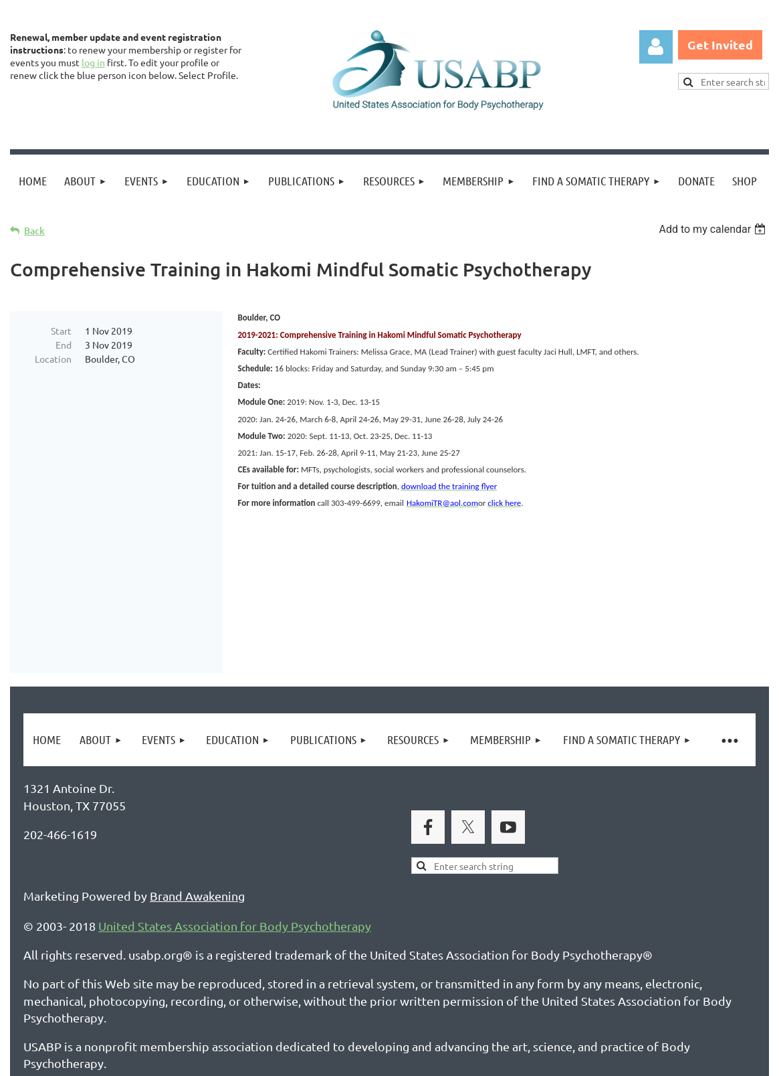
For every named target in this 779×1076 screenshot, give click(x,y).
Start (61, 331)
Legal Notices (147, 1001)
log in (93, 62)
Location (53, 359)
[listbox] (714, 229)
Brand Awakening (197, 803)
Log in (656, 47)
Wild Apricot (609, 1060)
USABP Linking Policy (433, 1001)
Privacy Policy (60, 1001)
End (63, 345)
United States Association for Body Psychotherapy (234, 833)
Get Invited (720, 44)
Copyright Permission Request (279, 1001)
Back (34, 230)
